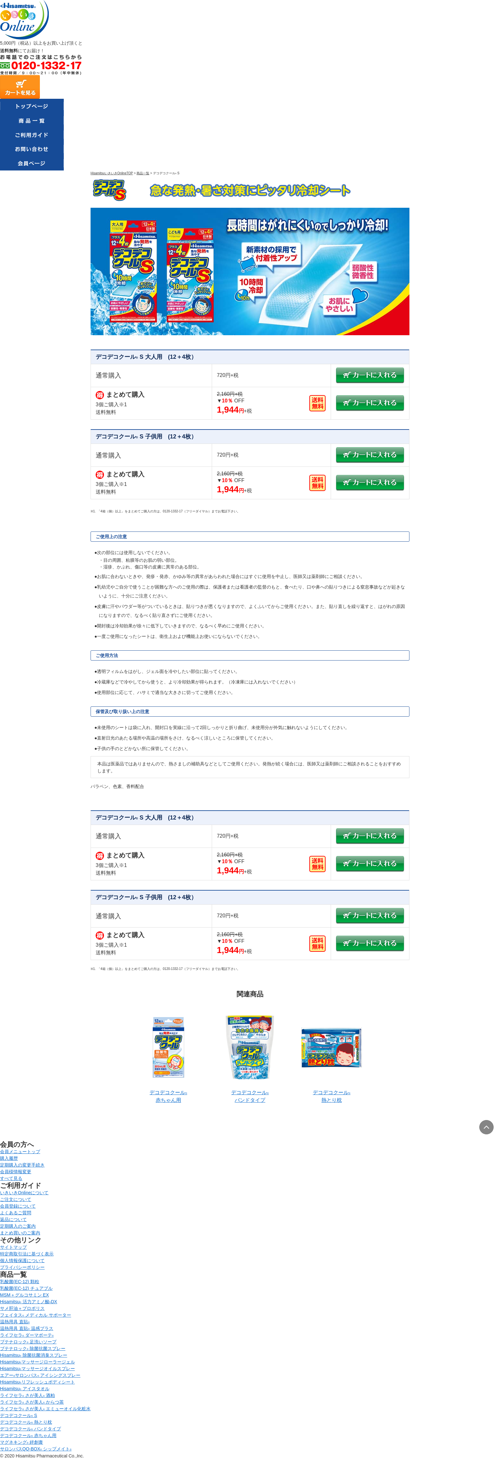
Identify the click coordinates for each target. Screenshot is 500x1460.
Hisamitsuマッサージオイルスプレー (37, 1368)
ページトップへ (486, 1127)
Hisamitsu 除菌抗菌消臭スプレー (33, 1355)
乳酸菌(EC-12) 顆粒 (19, 1281)
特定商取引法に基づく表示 (27, 1253)
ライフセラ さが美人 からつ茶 (32, 1402)
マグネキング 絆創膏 (21, 1442)
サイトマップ (13, 1247)
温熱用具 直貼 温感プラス (26, 1328)
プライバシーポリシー (22, 1267)
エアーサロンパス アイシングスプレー (40, 1375)
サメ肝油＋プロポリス (22, 1308)
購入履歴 (9, 1158)
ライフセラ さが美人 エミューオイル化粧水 (45, 1408)
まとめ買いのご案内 (20, 1232)
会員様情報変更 (15, 1171)
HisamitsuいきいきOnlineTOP (112, 173)
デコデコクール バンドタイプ (30, 1428)
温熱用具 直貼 (15, 1321)
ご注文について (15, 1199)
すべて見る (11, 1178)
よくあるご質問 (15, 1212)
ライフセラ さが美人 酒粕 (27, 1395)
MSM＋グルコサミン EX (24, 1294)
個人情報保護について (22, 1260)
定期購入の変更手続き (22, 1164)
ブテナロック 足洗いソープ (28, 1341)
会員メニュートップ (20, 1151)
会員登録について (18, 1206)
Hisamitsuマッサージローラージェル (37, 1361)
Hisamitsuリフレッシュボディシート (37, 1381)
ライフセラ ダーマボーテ (27, 1335)
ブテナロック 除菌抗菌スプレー (32, 1348)
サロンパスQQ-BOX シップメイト (35, 1448)
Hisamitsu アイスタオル (24, 1388)
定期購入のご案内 (18, 1226)
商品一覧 (142, 173)
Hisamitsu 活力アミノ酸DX (28, 1301)
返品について (13, 1219)
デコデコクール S (18, 1415)
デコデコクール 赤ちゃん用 (28, 1435)
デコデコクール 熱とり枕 (26, 1422)
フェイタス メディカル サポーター (35, 1315)
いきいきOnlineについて (24, 1192)
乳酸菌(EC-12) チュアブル (26, 1288)
